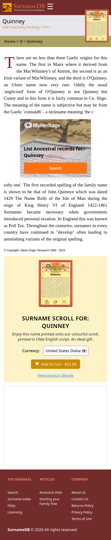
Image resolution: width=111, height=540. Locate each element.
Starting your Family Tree (49, 501)
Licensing (15, 512)
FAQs (11, 505)
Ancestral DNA (50, 492)
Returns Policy (83, 505)
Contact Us (80, 499)
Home (9, 41)
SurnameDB (19, 529)
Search (55, 168)
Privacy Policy (82, 512)
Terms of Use (82, 518)
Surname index (19, 499)
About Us (79, 492)
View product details (55, 375)
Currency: (31, 350)
